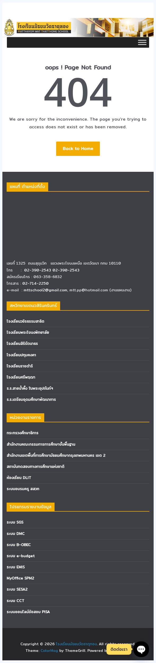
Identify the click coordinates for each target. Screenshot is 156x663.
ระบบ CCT (15, 601)
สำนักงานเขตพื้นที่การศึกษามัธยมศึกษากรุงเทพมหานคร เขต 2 (56, 455)
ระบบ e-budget (21, 556)
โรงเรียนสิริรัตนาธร (22, 343)
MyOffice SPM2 (20, 578)
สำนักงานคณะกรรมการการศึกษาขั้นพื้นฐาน (41, 444)
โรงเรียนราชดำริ (20, 366)
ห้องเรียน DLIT (19, 478)
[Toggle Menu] (142, 42)
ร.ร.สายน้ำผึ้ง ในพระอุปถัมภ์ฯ (30, 388)
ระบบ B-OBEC (19, 545)
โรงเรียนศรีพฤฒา (21, 377)
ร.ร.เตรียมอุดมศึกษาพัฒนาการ (31, 399)
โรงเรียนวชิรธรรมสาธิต (25, 321)
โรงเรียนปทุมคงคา (21, 355)
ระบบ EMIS (16, 567)
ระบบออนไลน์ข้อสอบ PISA (28, 612)
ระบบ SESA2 (17, 589)
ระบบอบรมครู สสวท (23, 489)
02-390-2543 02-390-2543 (52, 270)
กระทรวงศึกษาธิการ (22, 433)
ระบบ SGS (15, 522)
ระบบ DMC (16, 534)
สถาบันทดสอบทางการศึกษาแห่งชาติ (35, 466)
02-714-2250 (35, 283)
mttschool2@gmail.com (45, 290)
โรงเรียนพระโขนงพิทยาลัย (28, 332)
